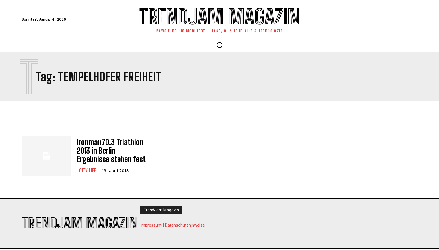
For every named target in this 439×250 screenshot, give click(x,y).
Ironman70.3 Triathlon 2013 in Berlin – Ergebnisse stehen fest (108, 150)
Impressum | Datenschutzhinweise (172, 225)
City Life (87, 169)
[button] (219, 45)
